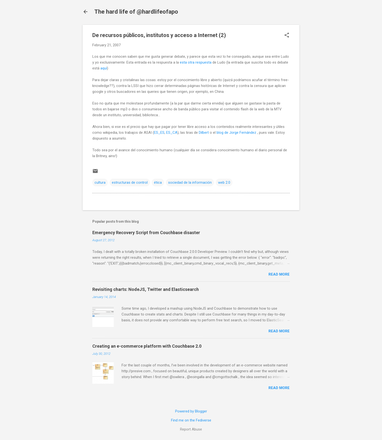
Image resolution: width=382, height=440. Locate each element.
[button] (287, 35)
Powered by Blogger (191, 411)
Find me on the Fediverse (191, 420)
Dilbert (204, 132)
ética (158, 182)
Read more (279, 274)
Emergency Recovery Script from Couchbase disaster (146, 232)
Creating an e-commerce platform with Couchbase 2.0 (146, 346)
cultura (100, 182)
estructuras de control (130, 182)
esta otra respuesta (195, 62)
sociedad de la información (190, 182)
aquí (103, 68)
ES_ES (159, 132)
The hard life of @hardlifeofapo (136, 11)
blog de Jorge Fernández (237, 132)
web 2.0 (224, 182)
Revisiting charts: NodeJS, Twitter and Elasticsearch (145, 289)
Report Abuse (191, 429)
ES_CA (171, 132)
